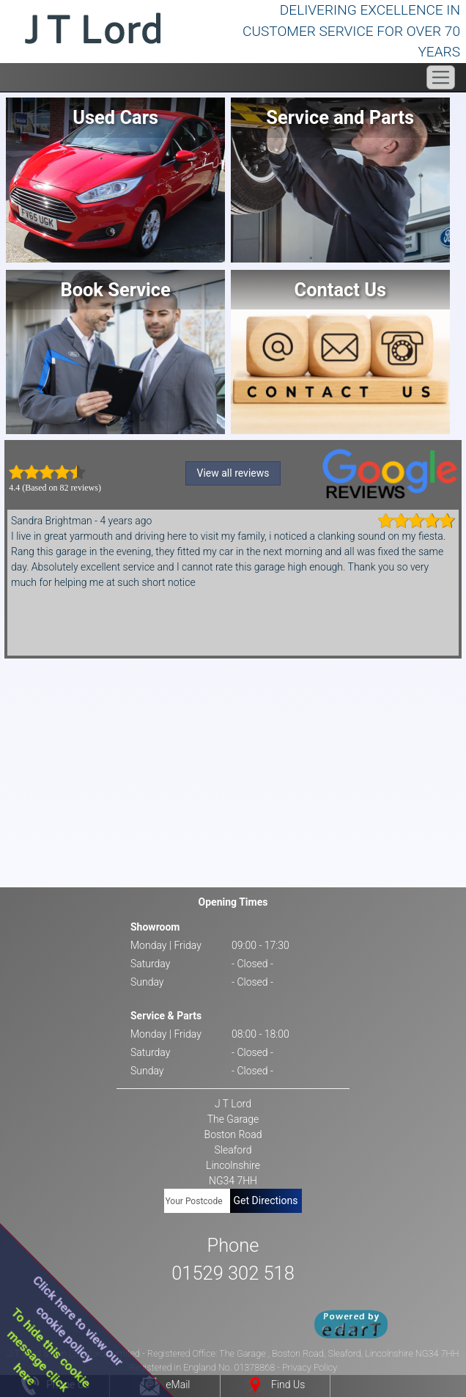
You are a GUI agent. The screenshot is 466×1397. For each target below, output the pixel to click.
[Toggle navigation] (440, 77)
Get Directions (266, 1200)
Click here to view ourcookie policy (78, 1320)
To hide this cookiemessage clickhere (49, 1350)
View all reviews (233, 473)
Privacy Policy (309, 1367)
